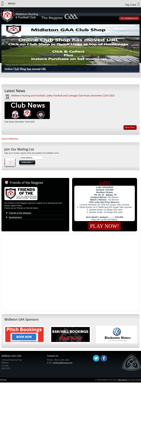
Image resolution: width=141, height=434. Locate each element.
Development (15, 217)
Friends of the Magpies (20, 213)
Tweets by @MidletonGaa (9, 138)
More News (130, 127)
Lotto (104, 182)
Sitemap (3, 380)
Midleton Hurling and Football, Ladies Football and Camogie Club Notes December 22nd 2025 (62, 95)
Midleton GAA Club (19, 15)
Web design (122, 380)
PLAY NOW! (104, 226)
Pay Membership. (129, 18)
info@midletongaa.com (62, 363)
